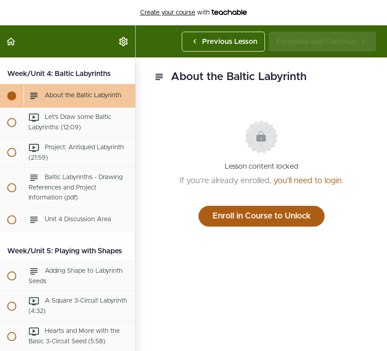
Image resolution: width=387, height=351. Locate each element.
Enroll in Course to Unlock (261, 216)
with (193, 12)
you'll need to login (308, 181)
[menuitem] (124, 41)
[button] (11, 41)
